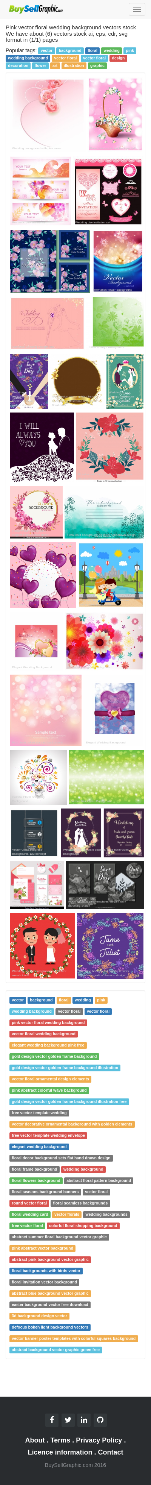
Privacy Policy (99, 1440)
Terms (61, 1440)
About (35, 1440)
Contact (110, 1452)
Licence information (60, 1452)
